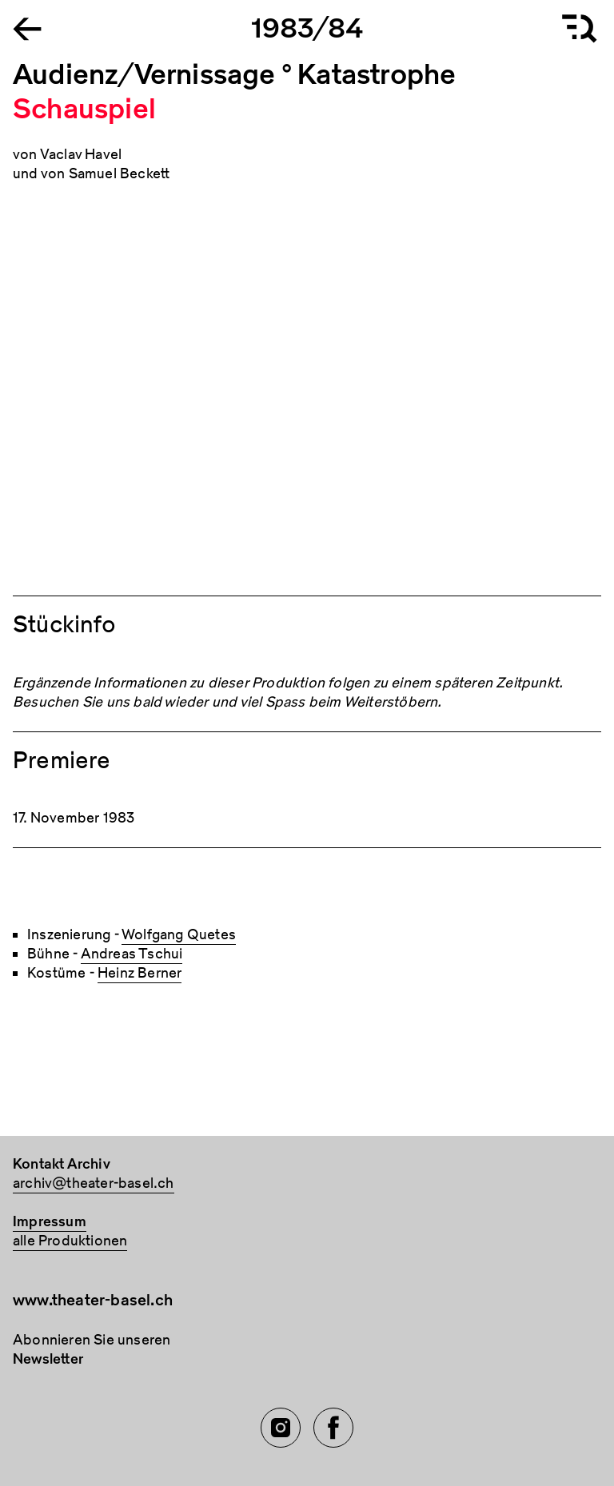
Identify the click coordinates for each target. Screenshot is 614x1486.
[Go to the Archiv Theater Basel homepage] (27, 27)
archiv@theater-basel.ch (93, 1183)
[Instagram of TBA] (281, 1428)
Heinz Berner (139, 973)
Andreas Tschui (132, 954)
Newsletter (48, 1359)
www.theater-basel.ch (93, 1300)
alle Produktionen (70, 1241)
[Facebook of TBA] (333, 1428)
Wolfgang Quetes (179, 935)
